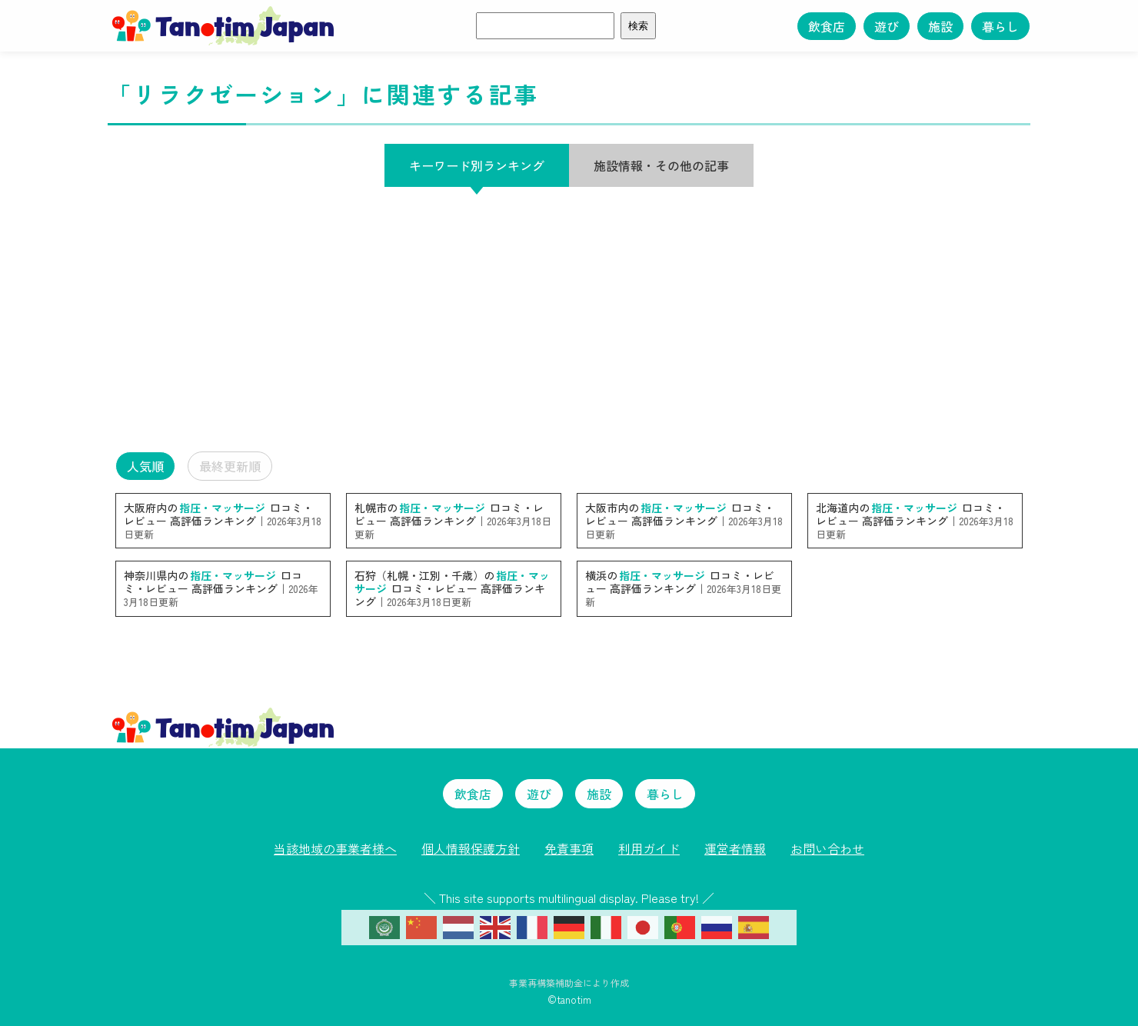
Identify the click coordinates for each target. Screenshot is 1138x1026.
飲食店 (826, 26)
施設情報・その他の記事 (661, 165)
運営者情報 (735, 848)
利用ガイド (649, 848)
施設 (940, 26)
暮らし (1000, 26)
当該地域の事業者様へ (335, 848)
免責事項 (569, 848)
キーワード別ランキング (476, 165)
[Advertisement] (569, 319)
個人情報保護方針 (470, 848)
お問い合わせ (827, 848)
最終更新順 (230, 466)
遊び (886, 26)
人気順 (145, 466)
